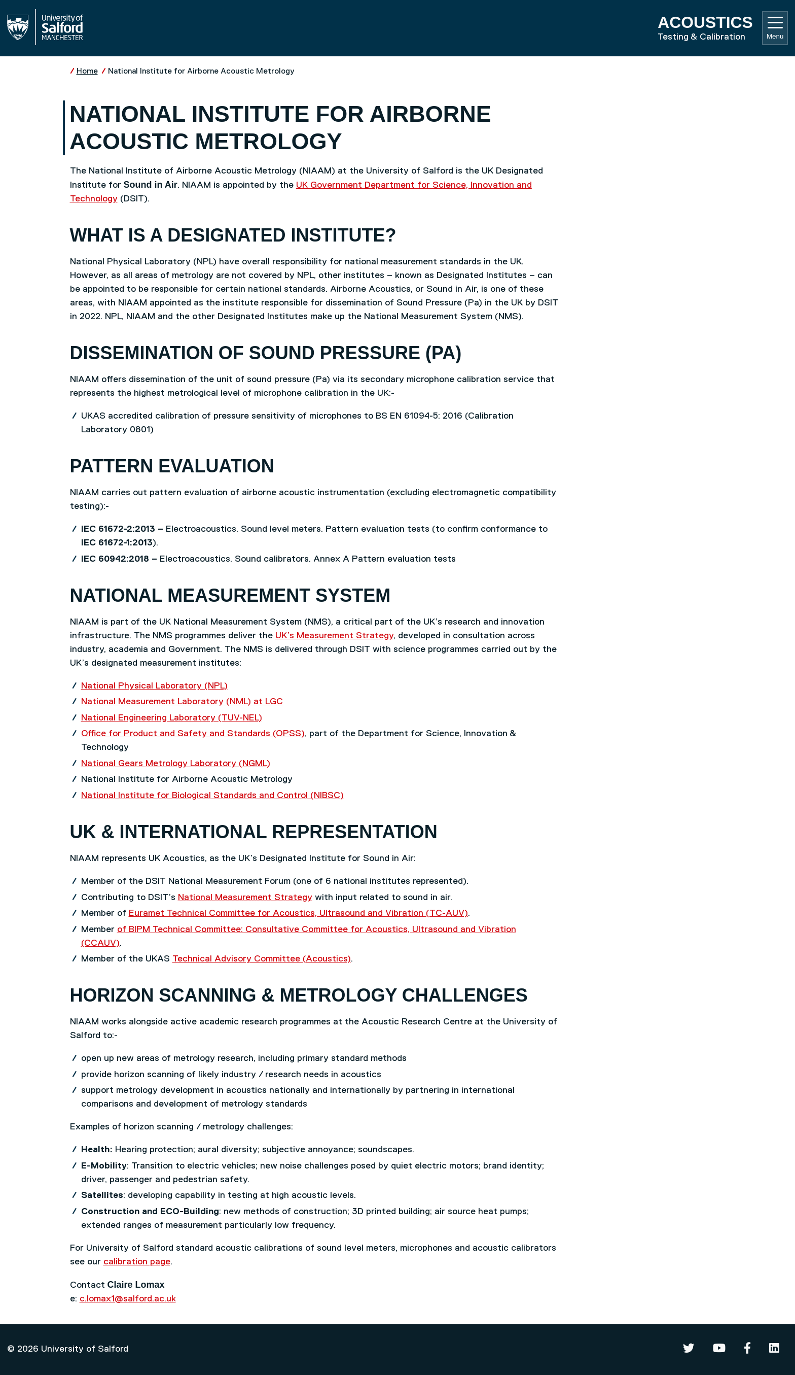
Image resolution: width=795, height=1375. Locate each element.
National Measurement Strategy (245, 897)
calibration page (136, 1261)
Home (87, 71)
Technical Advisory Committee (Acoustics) (261, 959)
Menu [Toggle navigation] (775, 28)
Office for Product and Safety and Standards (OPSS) (193, 733)
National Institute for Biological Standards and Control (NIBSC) (212, 795)
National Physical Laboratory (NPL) (154, 686)
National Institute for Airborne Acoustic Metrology (201, 71)
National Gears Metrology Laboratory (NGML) (175, 763)
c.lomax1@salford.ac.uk (128, 1298)
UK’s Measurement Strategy (334, 635)
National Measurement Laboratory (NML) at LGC (182, 701)
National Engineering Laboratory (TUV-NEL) (171, 718)
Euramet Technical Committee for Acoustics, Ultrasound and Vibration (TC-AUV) (298, 913)
